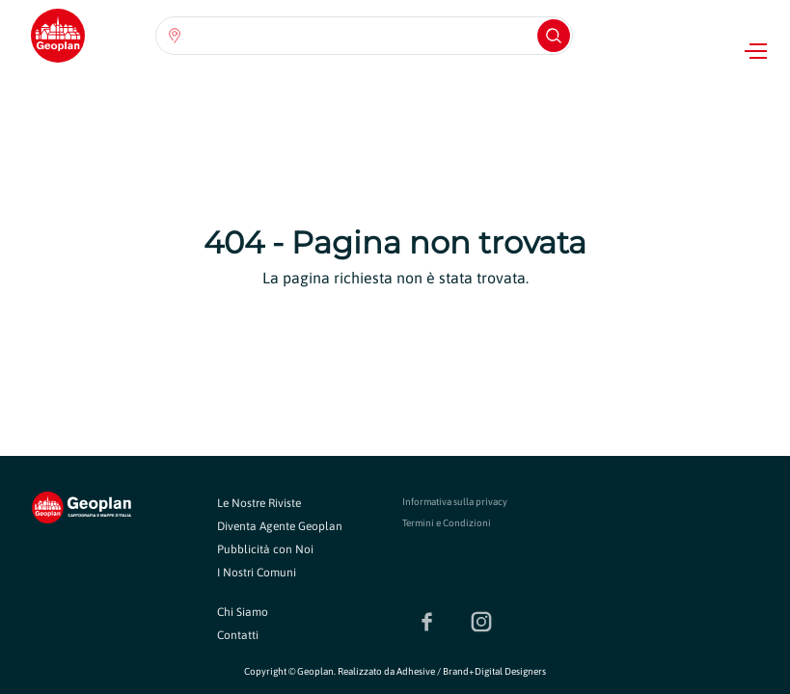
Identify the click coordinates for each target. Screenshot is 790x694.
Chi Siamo (242, 612)
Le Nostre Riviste (259, 503)
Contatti (238, 635)
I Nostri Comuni (256, 572)
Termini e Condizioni (446, 523)
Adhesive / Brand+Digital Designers (471, 671)
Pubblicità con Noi (265, 549)
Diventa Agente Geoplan (279, 526)
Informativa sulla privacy (454, 501)
